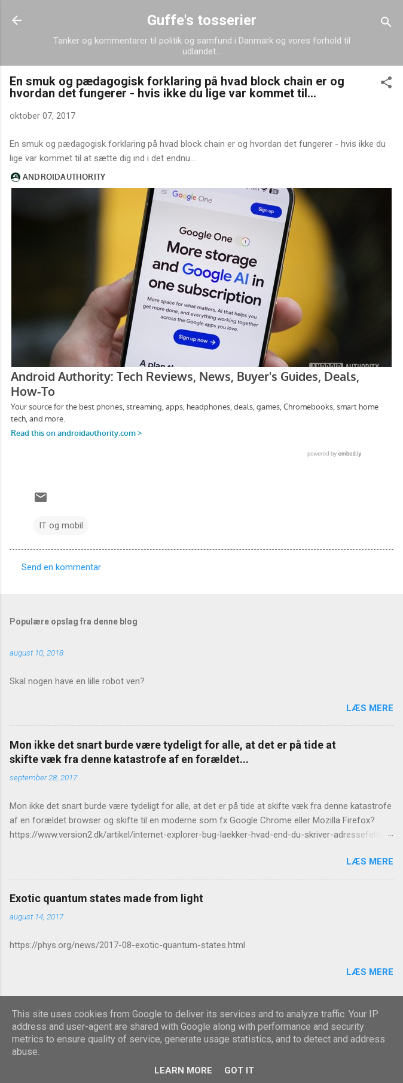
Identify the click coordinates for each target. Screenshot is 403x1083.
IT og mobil (61, 525)
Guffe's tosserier (202, 20)
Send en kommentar (61, 567)
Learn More (183, 1070)
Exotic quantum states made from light (106, 898)
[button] (386, 84)
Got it (239, 1070)
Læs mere (369, 708)
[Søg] (386, 24)
